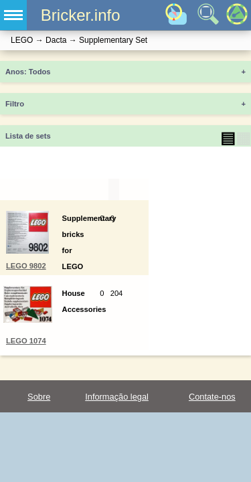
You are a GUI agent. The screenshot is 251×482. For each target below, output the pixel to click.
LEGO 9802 (26, 266)
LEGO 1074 (26, 341)
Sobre (38, 397)
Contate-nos (212, 397)
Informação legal (117, 397)
